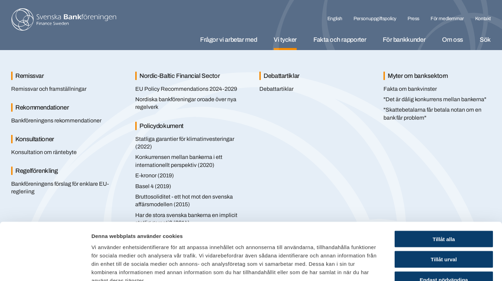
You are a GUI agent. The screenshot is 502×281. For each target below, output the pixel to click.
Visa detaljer (378, 267)
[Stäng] (477, 65)
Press (413, 18)
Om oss (452, 39)
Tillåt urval (444, 216)
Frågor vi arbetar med (228, 39)
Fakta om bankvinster (410, 89)
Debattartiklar (276, 89)
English (334, 18)
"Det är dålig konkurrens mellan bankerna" (434, 99)
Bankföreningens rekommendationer (56, 120)
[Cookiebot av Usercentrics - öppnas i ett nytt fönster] (45, 267)
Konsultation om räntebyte (44, 152)
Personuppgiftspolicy (374, 18)
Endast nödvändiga (444, 237)
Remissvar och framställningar (48, 89)
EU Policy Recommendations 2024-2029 (186, 89)
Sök (485, 39)
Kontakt (483, 18)
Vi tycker (285, 39)
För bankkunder (404, 39)
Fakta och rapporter (339, 39)
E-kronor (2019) (154, 175)
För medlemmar (447, 18)
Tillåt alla (444, 196)
